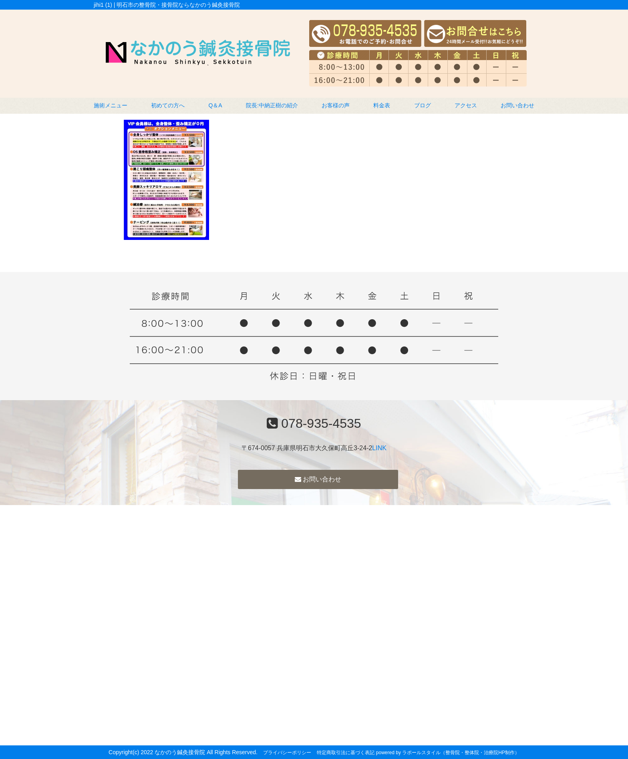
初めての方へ (168, 105)
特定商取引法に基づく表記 (345, 752)
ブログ (422, 105)
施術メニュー (110, 105)
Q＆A (215, 105)
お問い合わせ (517, 105)
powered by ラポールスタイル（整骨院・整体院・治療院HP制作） (447, 752)
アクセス (466, 105)
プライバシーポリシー (287, 752)
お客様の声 (336, 105)
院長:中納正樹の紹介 (272, 105)
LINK (379, 448)
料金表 (381, 105)
